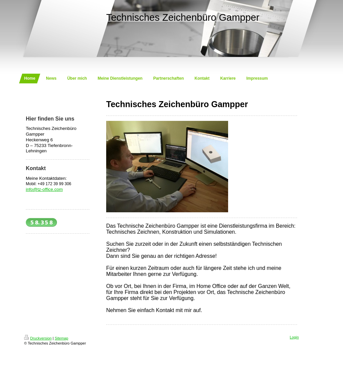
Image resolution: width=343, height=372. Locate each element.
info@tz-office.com (44, 189)
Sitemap (61, 338)
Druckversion (38, 338)
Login (294, 337)
